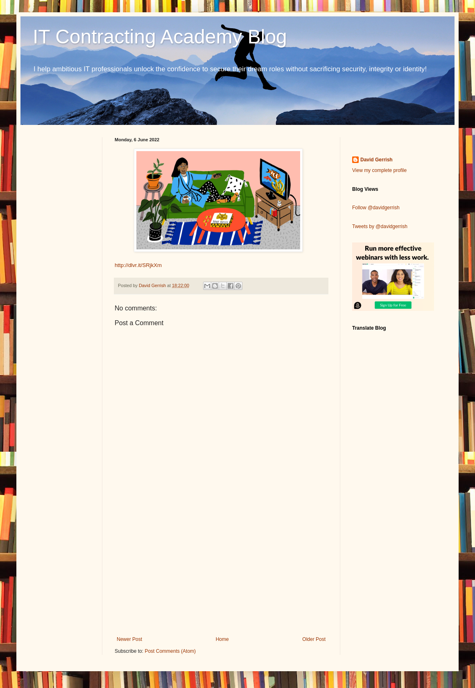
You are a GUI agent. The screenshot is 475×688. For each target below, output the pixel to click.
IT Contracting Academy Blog (160, 37)
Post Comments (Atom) (170, 651)
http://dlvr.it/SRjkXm (138, 265)
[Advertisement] (221, 568)
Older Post (314, 639)
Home (222, 639)
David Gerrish (376, 160)
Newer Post (129, 639)
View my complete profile (379, 170)
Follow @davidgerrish (376, 207)
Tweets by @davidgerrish (379, 226)
